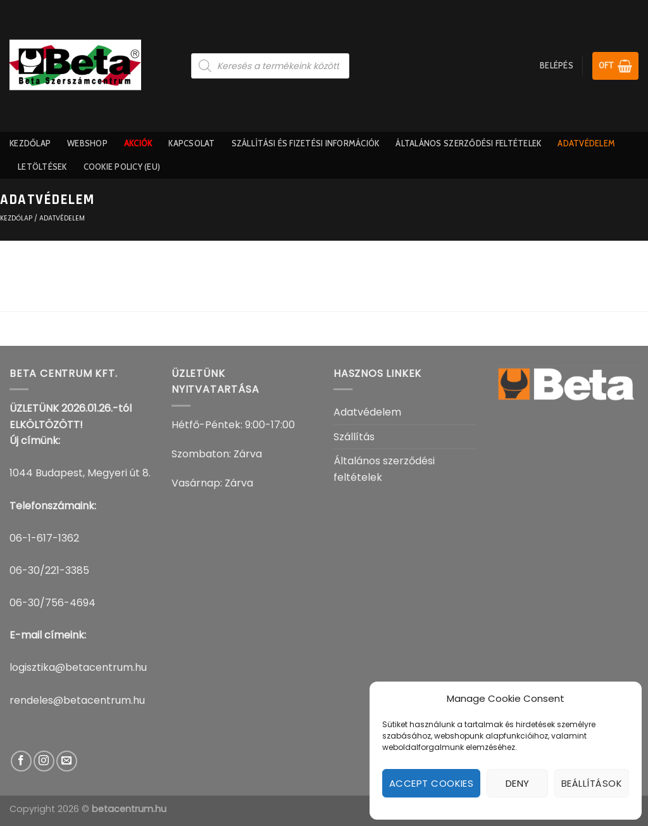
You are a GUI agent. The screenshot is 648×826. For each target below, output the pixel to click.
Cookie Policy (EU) (122, 167)
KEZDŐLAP (16, 218)
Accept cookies (431, 783)
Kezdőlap (30, 143)
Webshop (87, 143)
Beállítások (591, 783)
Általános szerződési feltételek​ (468, 143)
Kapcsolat (191, 143)
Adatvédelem (586, 143)
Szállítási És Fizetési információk (306, 143)
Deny (518, 783)
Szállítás (354, 436)
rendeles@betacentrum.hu (77, 700)
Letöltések (42, 167)
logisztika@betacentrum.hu (78, 667)
